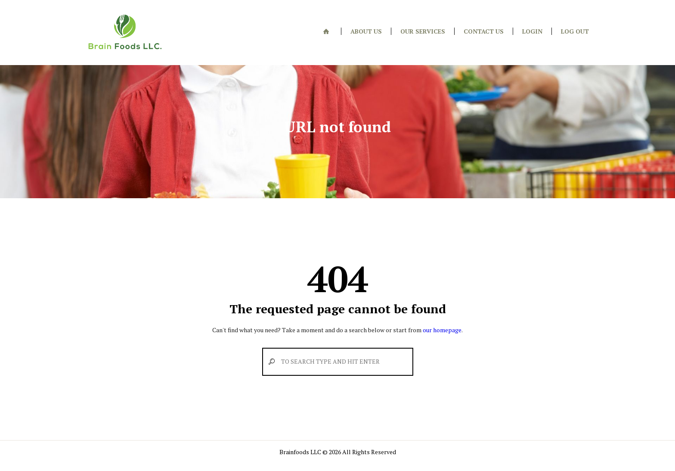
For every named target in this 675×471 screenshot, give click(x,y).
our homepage (442, 330)
